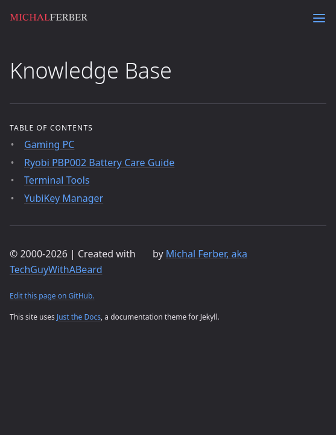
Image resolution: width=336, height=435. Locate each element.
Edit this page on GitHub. (52, 296)
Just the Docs (79, 317)
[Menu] (319, 18)
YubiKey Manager (63, 198)
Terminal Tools (57, 180)
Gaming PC (49, 144)
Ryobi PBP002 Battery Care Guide (99, 162)
